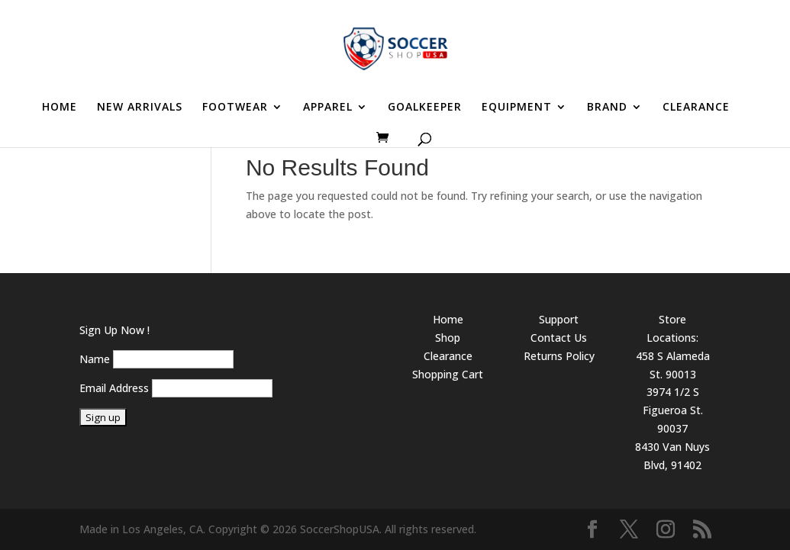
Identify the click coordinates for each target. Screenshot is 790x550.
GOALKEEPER (425, 107)
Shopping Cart (447, 374)
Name (94, 359)
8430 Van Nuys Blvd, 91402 (672, 455)
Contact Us (558, 337)
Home (448, 319)
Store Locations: (672, 328)
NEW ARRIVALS (139, 107)
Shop (447, 337)
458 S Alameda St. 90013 (673, 365)
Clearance (448, 356)
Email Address (114, 388)
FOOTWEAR (235, 107)
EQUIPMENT (517, 107)
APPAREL (328, 107)
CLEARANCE (696, 107)
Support (559, 319)
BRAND (607, 107)
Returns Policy (559, 356)
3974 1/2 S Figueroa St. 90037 (673, 410)
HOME (59, 107)
